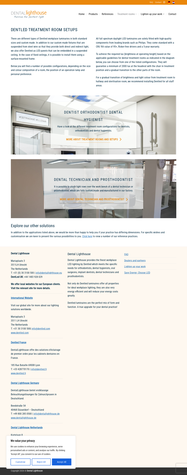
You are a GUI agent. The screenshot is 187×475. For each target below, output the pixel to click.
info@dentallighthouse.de (47, 413)
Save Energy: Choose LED (137, 272)
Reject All (41, 462)
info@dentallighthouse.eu (49, 272)
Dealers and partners (135, 260)
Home (82, 14)
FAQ (151, 2)
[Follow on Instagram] (164, 2)
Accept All (61, 462)
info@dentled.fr (39, 369)
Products (93, 14)
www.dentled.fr (18, 373)
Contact (158, 2)
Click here (87, 236)
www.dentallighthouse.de (23, 417)
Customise (21, 462)
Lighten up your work (152, 14)
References (107, 14)
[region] (41, 452)
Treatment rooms (127, 14)
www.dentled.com (20, 332)
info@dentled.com (41, 328)
